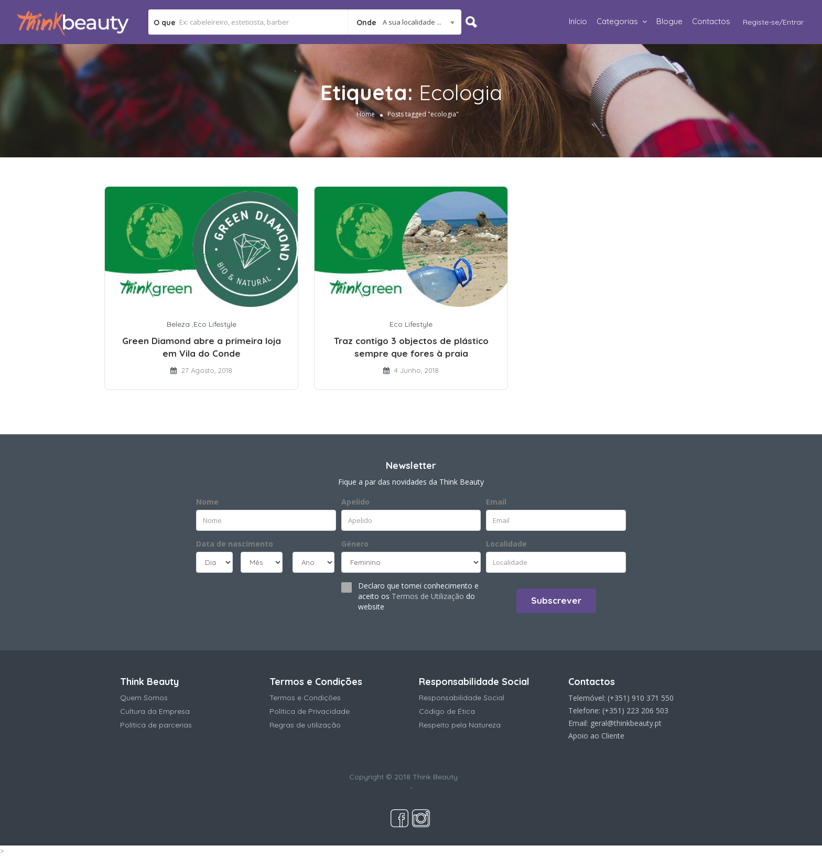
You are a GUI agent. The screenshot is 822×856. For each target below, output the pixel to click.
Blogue (669, 21)
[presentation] (259, 599)
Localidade (506, 544)
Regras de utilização (305, 725)
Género (355, 544)
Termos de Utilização (428, 596)
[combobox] (404, 22)
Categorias (617, 21)
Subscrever (556, 600)
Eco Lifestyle (214, 324)
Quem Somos (144, 697)
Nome (207, 502)
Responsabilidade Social (461, 697)
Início (578, 21)
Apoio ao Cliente (596, 736)
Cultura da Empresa (155, 711)
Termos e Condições (305, 697)
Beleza (178, 324)
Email (496, 502)
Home (365, 114)
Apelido (355, 502)
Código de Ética (447, 711)
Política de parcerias (156, 725)
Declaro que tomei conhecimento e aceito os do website (418, 596)
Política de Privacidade (309, 711)
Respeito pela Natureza (460, 725)
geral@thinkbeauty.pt (626, 723)
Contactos (711, 21)
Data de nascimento (234, 544)
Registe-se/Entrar (773, 22)
